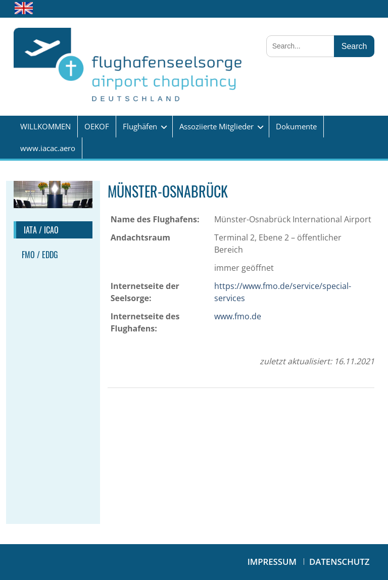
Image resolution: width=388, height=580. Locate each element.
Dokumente (296, 126)
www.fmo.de (237, 316)
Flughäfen (140, 126)
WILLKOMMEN (45, 126)
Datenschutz (339, 561)
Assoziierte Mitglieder (216, 126)
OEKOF (96, 126)
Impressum (272, 561)
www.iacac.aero (47, 148)
